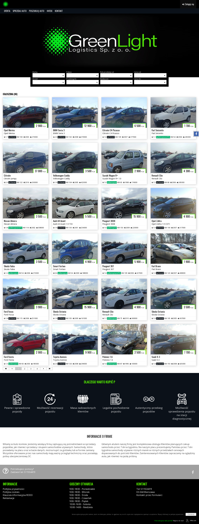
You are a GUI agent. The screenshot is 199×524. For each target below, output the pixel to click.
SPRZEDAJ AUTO (20, 11)
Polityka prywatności (13, 488)
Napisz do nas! (169, 521)
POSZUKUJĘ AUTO (36, 11)
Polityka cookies (11, 492)
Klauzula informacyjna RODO (18, 495)
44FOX (49, 11)
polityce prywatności (177, 514)
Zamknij (191, 514)
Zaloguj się (188, 4)
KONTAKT (59, 11)
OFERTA (7, 11)
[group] (99, 41)
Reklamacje (8, 498)
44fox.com (190, 520)
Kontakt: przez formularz (149, 495)
